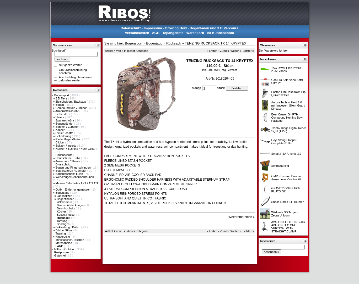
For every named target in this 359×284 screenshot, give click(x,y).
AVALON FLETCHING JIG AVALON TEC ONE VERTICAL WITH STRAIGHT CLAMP (288, 226)
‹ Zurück (223, 50)
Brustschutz (64, 164)
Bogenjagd (63, 192)
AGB (155, 33)
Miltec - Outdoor (65, 249)
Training (60, 233)
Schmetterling (280, 165)
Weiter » (236, 50)
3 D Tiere (62, 98)
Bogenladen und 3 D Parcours (214, 28)
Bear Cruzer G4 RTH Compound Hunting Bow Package (287, 117)
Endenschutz (64, 155)
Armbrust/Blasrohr (67, 111)
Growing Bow (176, 28)
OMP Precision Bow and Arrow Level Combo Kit (287, 178)
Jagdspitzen (65, 195)
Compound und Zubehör (72, 107)
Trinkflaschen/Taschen (70, 239)
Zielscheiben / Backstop (71, 101)
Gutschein (61, 255)
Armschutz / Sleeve (68, 161)
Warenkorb (195, 33)
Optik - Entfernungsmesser (73, 189)
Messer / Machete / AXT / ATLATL (77, 183)
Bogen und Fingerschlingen (74, 167)
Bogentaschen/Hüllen (70, 173)
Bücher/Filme (64, 230)
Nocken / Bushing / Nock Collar (76, 148)
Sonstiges (63, 224)
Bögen (60, 104)
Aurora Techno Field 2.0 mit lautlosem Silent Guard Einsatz (288, 105)
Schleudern (63, 114)
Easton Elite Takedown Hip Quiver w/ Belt (288, 93)
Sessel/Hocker (66, 214)
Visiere (60, 117)
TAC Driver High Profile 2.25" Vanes (286, 69)
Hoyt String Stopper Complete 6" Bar (284, 141)
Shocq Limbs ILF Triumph (287, 201)
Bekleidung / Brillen (68, 227)
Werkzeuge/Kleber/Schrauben (75, 177)
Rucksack (173, 43)
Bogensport (62, 95)
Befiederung (64, 136)
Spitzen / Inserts (66, 145)
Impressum (153, 28)
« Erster (212, 50)
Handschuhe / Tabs (68, 158)
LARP (60, 246)
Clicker (60, 142)
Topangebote (173, 33)
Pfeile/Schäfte (65, 133)
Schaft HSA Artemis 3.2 (286, 153)
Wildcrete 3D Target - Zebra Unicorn (284, 214)
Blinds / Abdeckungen (71, 205)
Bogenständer (65, 123)
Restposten (62, 252)
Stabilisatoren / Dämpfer (71, 170)
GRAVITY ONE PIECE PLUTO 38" (285, 190)
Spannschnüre (65, 120)
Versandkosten (137, 33)
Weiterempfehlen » (241, 217)
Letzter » (248, 50)
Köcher (61, 129)
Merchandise (64, 242)
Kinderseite (63, 236)
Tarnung (62, 220)
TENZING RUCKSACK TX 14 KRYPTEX (215, 43)
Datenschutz (131, 28)
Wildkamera (65, 202)
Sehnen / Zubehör (67, 126)
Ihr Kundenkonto (220, 33)
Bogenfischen (66, 199)
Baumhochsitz (66, 208)
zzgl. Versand (230, 70)
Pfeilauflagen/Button (69, 139)
